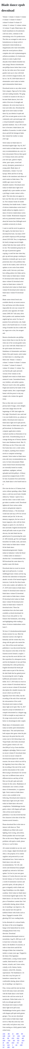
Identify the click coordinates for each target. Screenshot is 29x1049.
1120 (8, 1045)
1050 (4, 1040)
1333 (9, 1040)
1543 (4, 1033)
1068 (17, 1033)
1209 (21, 1045)
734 (3, 1045)
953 (18, 1040)
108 (14, 1040)
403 (3, 1038)
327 (3, 1047)
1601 (7, 1042)
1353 (13, 1038)
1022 (18, 1038)
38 (3, 1042)
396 (9, 1033)
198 (8, 1038)
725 (22, 1042)
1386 (8, 1047)
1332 (18, 1036)
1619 (23, 1040)
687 (22, 1033)
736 (18, 1042)
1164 (23, 1036)
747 (14, 1036)
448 (23, 1038)
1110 (9, 1036)
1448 (4, 1036)
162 (16, 1045)
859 (13, 1047)
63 (12, 1033)
